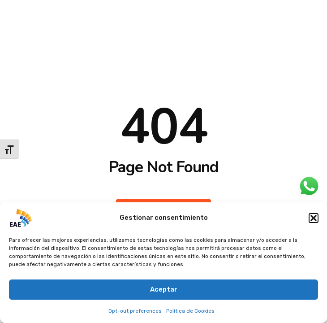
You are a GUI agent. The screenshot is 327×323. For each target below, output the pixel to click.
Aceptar (163, 289)
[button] (313, 218)
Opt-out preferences (135, 311)
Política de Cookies (190, 311)
